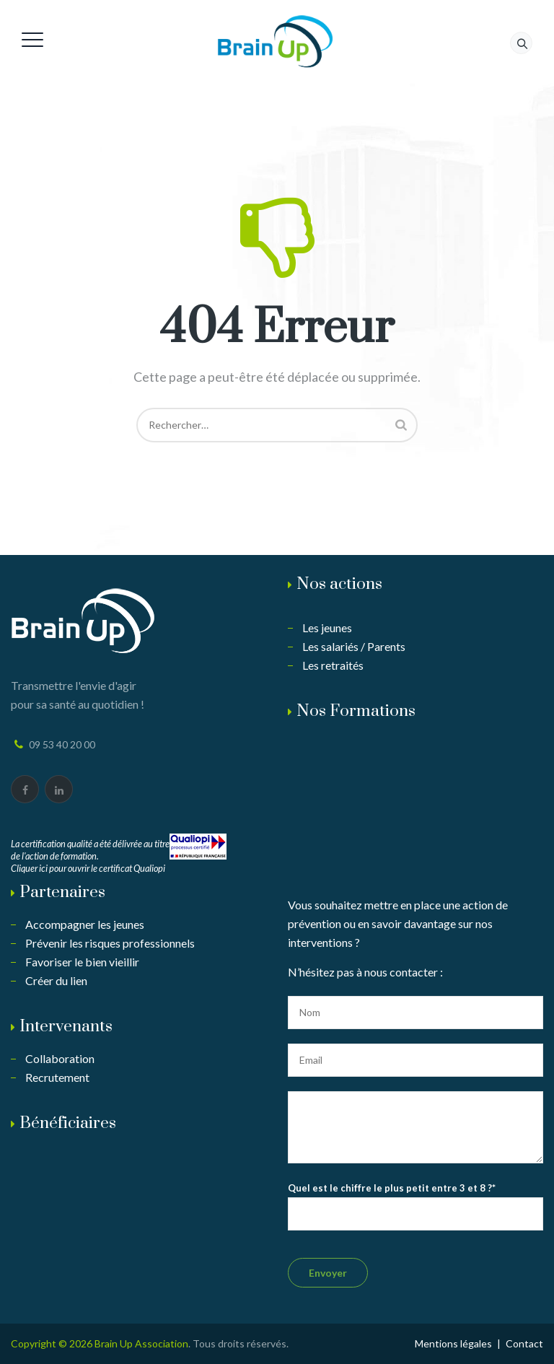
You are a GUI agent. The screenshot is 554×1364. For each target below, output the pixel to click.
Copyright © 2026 (52, 1343)
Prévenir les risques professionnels (110, 943)
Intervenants (66, 1026)
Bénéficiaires (67, 1123)
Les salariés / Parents (353, 646)
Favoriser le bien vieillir (82, 962)
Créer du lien (56, 980)
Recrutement (57, 1077)
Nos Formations (356, 711)
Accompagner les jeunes (84, 924)
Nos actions (339, 584)
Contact (524, 1343)
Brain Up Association (141, 1343)
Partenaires (62, 892)
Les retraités (333, 665)
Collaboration (59, 1058)
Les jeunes (327, 627)
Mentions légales (453, 1343)
